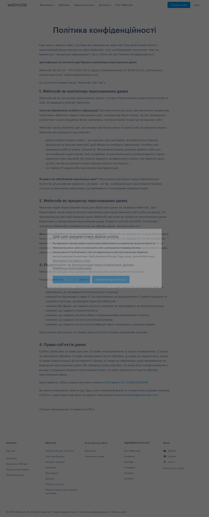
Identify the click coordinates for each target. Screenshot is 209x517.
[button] (157, 234)
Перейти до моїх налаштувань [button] (72, 268)
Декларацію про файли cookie (71, 260)
